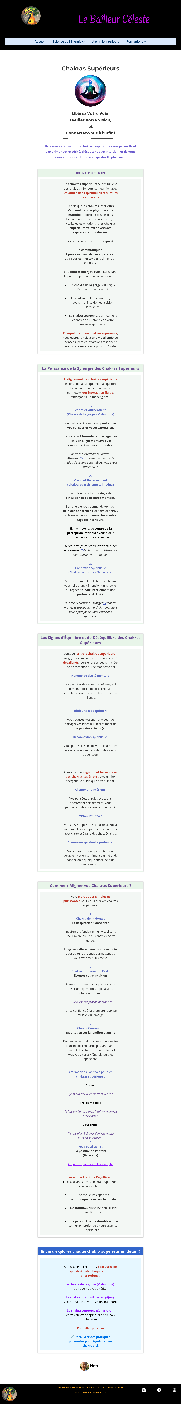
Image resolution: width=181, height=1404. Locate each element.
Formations (137, 41)
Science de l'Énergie (69, 41)
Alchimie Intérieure (105, 41)
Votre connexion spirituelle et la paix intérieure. (90, 1314)
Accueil (40, 41)
